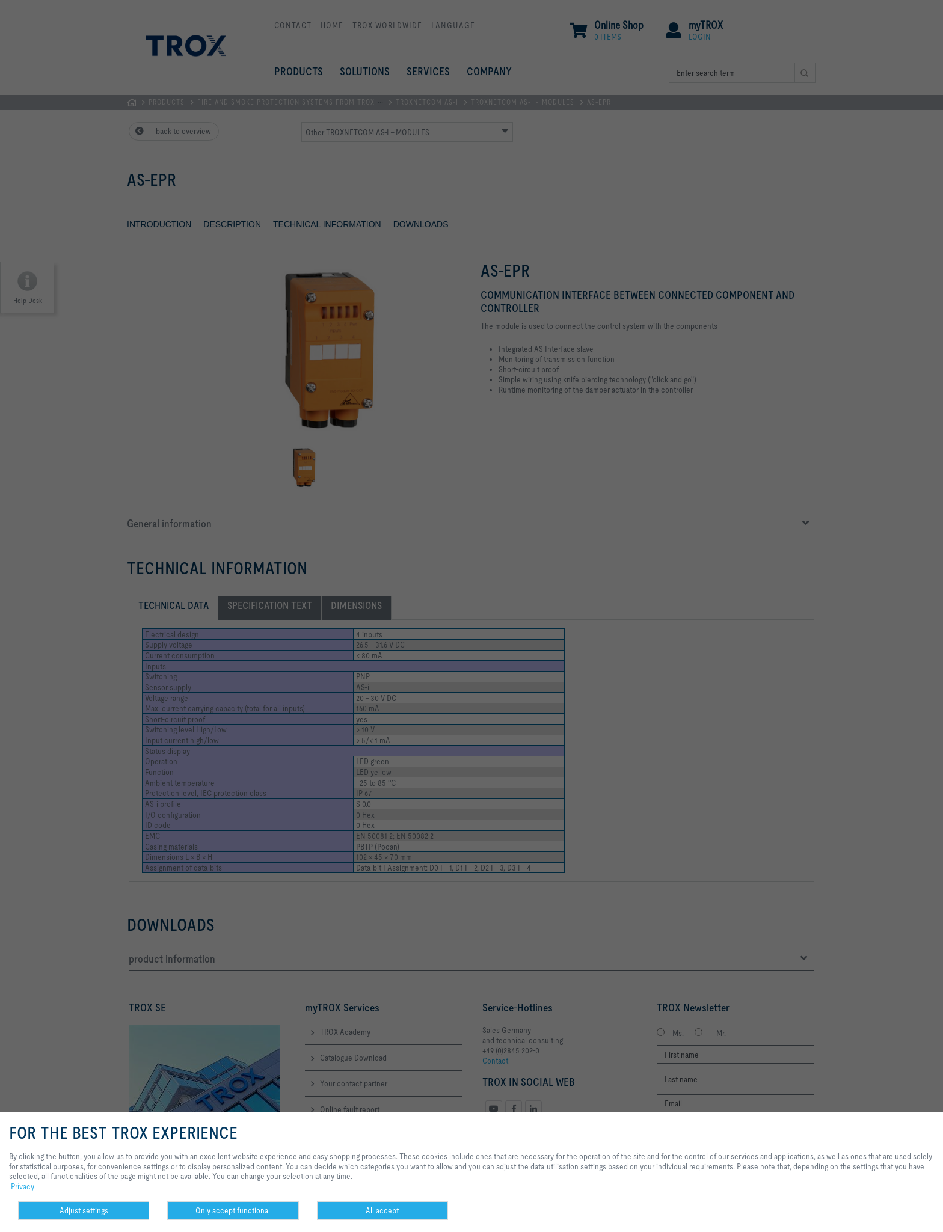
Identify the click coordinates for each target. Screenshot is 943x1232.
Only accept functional (232, 1210)
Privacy (22, 1186)
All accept (382, 1210)
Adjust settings (84, 1210)
